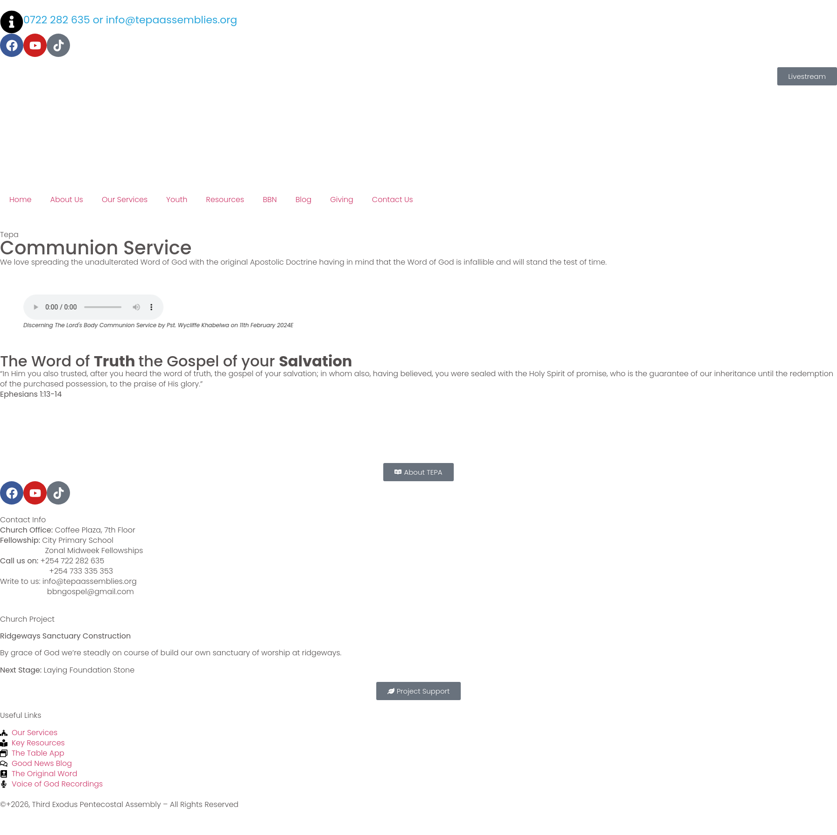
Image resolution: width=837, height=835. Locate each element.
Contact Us (392, 199)
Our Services (125, 199)
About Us (66, 199)
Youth (176, 199)
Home (20, 199)
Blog (303, 199)
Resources (225, 199)
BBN (270, 199)
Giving (341, 199)
